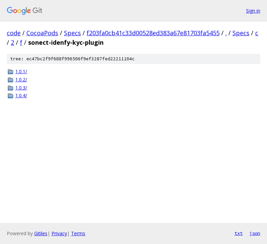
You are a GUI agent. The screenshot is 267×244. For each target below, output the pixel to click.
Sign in (253, 10)
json (254, 233)
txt (239, 233)
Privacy (59, 233)
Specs (72, 33)
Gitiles (40, 233)
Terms (78, 233)
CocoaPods (42, 33)
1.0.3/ (21, 87)
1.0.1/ (21, 71)
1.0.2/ (21, 79)
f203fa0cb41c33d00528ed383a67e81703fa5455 (153, 33)
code (14, 33)
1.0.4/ (21, 95)
